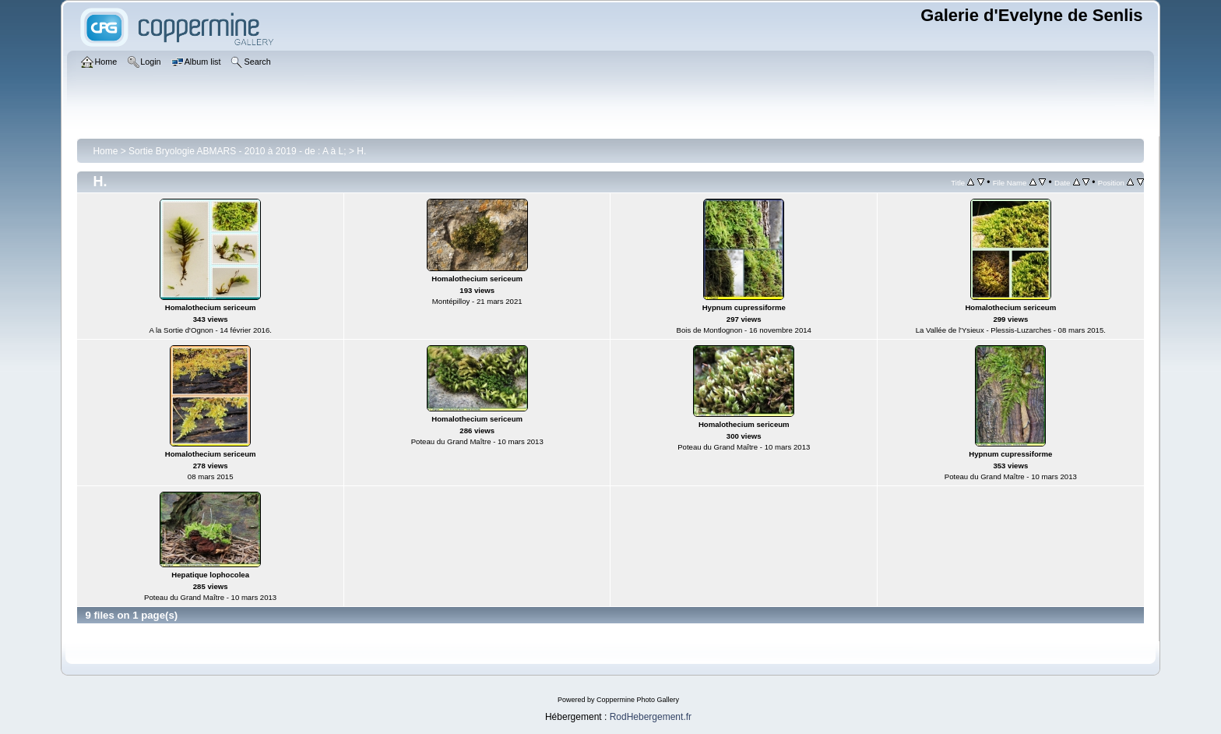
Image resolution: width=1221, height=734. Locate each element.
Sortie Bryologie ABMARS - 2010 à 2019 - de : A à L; (237, 151)
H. (361, 151)
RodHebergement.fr (650, 716)
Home (105, 151)
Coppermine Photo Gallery (637, 700)
